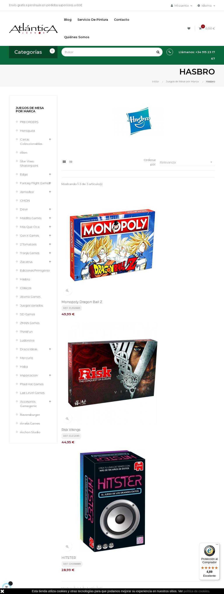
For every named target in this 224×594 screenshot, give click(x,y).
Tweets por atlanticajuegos (185, 528)
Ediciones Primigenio (35, 270)
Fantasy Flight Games (35, 183)
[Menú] (217, 545)
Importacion (29, 375)
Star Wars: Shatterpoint (29, 163)
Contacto (103, 565)
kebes (87, 586)
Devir (24, 209)
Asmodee (27, 192)
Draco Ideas (28, 349)
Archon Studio (30, 432)
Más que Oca (29, 227)
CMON (25, 200)
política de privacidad (100, 489)
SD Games (27, 314)
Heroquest (27, 130)
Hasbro (25, 279)
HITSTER (173, 248)
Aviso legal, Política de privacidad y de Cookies (109, 546)
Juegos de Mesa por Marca (30, 109)
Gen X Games (29, 235)
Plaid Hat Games (31, 384)
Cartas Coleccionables (31, 141)
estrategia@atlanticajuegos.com (32, 553)
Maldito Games (30, 218)
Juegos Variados (31, 305)
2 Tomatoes (28, 244)
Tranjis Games (29, 253)
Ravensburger (30, 414)
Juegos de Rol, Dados (146, 541)
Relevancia (187, 162)
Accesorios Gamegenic (28, 404)
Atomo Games (30, 296)
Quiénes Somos (107, 557)
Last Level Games (32, 393)
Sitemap (137, 556)
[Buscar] (112, 52)
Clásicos (25, 288)
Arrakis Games (30, 423)
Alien (23, 152)
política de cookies (196, 591)
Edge (24, 174)
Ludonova (27, 340)
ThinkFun (26, 331)
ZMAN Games (29, 323)
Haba (24, 366)
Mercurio (26, 358)
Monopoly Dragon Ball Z (81, 248)
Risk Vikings (123, 248)
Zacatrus (26, 261)
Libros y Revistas (142, 549)
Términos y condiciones (105, 532)
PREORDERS (29, 122)
